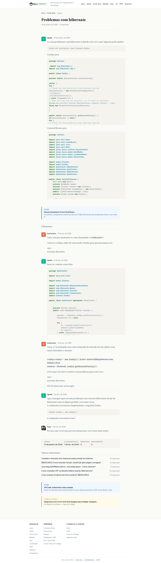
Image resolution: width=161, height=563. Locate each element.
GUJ (43, 13)
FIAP (68, 531)
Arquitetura (34, 553)
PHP (121, 4)
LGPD (98, 560)
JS (116, 4)
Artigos (46, 534)
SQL (112, 4)
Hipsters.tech (72, 537)
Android (128, 4)
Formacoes (48, 531)
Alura (68, 528)
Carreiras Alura (49, 528)
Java (83, 4)
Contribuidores (89, 560)
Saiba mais (79, 560)
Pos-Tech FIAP (49, 541)
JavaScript (33, 544)
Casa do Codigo (73, 534)
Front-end (51, 13)
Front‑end (97, 4)
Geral (89, 4)
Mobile (105, 4)
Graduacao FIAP (50, 537)
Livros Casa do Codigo (52, 544)
